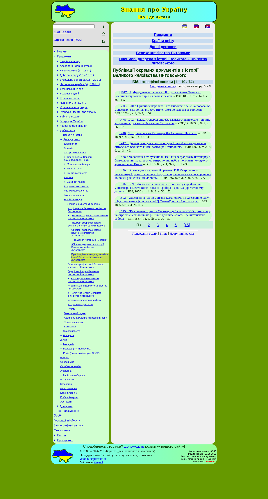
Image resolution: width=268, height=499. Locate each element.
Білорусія (68, 359)
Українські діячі (69, 99)
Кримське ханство (77, 186)
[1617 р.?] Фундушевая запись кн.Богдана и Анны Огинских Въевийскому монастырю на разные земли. (158, 94)
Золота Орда (74, 181)
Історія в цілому (70, 63)
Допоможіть (134, 480)
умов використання (93, 492)
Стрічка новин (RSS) (68, 39)
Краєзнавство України (73, 135)
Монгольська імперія (78, 176)
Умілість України (70, 124)
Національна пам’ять (73, 109)
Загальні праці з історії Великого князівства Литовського (86, 284)
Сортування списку (163, 86)
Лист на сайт (62, 32)
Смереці (98, 496)
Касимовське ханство (76, 205)
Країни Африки (68, 421)
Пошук (61, 468)
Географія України (71, 130)
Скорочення (62, 462)
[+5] (186, 225)
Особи (58, 446)
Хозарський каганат (75, 164)
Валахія (68, 191)
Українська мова (70, 104)
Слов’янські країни (70, 392)
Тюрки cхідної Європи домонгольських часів (78, 170)
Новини (62, 52)
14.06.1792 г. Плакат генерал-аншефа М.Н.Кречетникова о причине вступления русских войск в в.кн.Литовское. (162, 121)
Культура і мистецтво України (78, 119)
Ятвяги (71, 330)
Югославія (70, 349)
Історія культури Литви (80, 325)
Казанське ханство (74, 210)
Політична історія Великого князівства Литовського (84, 314)
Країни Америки (69, 426)
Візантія (68, 159)
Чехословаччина (73, 344)
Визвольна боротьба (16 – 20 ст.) (80, 83)
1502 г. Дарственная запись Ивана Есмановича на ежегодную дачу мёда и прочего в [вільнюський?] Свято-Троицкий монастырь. (162, 199)
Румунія (64, 383)
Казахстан (66, 411)
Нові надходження (68, 441)
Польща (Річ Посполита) (77, 373)
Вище (163, 233)
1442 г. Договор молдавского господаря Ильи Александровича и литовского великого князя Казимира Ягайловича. (160, 145)
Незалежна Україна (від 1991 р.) (80, 88)
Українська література (73, 114)
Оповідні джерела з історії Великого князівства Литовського (86, 250)
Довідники (66, 435)
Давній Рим (70, 154)
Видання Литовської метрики (90, 257)
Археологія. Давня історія (76, 68)
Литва (63, 363)
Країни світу (67, 140)
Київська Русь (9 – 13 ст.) (75, 73)
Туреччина (69, 406)
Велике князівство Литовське (83, 219)
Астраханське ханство (76, 200)
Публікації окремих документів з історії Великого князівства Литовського (89, 275)
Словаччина (67, 387)
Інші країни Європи (74, 402)
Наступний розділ (182, 233)
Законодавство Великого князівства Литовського (83, 299)
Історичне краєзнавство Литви (85, 320)
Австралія (66, 430)
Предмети (64, 57)
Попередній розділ (145, 233)
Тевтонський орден (74, 335)
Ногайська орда (73, 215)
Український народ (71, 93)
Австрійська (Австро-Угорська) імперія (85, 339)
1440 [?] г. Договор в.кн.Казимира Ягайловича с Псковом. (158, 133)
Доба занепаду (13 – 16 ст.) (77, 78)
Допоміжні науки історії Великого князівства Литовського (88, 233)
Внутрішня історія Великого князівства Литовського (83, 292)
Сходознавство (71, 354)
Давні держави (71, 150)
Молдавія (68, 368)
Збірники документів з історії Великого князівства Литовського (87, 265)
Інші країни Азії (68, 416)
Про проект (65, 473)
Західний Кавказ (76, 195)
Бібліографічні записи (68, 457)
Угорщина (65, 397)
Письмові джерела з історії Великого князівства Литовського (86, 241)
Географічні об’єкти (67, 451)
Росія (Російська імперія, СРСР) (81, 378)
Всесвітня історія (73, 145)
